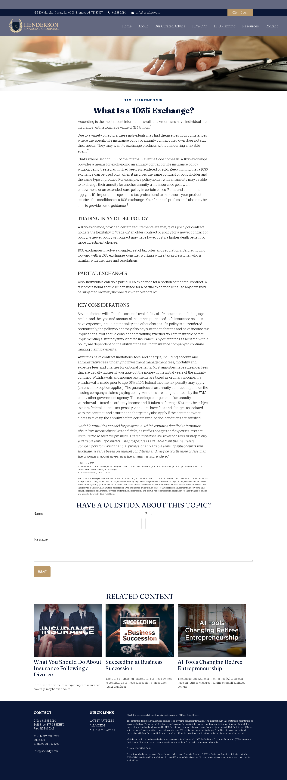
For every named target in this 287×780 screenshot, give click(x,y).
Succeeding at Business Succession (134, 665)
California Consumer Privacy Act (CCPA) (223, 739)
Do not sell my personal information (202, 742)
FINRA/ (130, 757)
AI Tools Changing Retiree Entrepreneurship (210, 665)
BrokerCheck (192, 715)
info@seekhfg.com (145, 4)
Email (149, 513)
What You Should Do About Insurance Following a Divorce (67, 668)
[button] (101, 17)
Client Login (240, 4)
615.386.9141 (116, 4)
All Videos (97, 725)
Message (41, 539)
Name (38, 513)
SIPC (136, 757)
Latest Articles (102, 720)
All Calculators (102, 730)
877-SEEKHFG (56, 724)
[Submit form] (42, 571)
